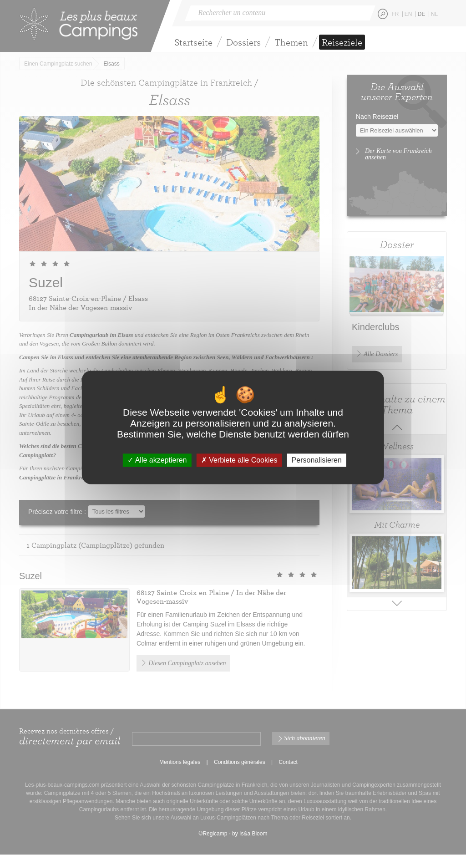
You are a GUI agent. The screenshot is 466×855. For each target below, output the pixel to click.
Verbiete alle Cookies (239, 460)
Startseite (193, 42)
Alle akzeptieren (157, 460)
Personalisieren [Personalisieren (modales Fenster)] (317, 460)
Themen (291, 42)
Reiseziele (342, 42)
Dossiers (243, 42)
